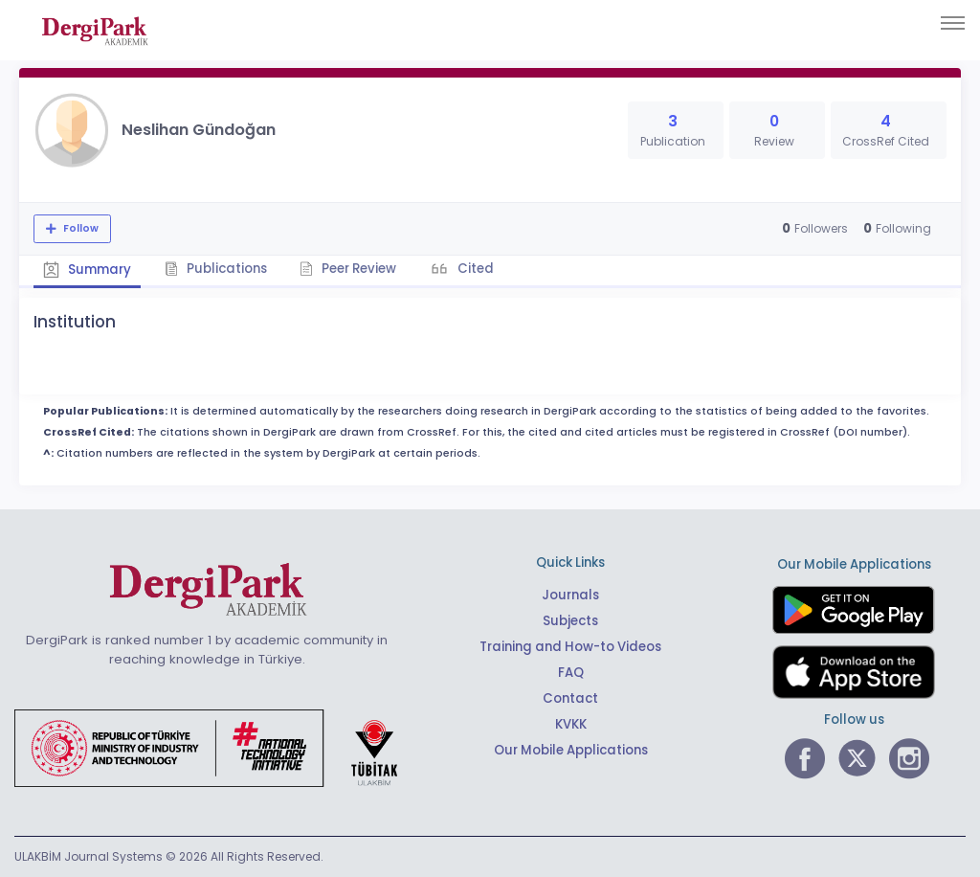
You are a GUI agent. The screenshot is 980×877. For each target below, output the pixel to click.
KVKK (571, 724)
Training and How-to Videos (570, 647)
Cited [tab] (475, 268)
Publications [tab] (216, 268)
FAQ (571, 672)
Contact (570, 698)
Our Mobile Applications (571, 750)
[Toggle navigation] (953, 22)
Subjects (570, 621)
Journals (570, 595)
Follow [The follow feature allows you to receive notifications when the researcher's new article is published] (79, 228)
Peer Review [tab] (349, 268)
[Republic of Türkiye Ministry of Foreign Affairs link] (218, 746)
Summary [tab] (87, 269)
